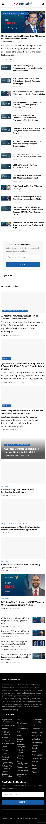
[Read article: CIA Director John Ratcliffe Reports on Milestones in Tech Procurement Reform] (23, 22)
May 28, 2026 (15, 533)
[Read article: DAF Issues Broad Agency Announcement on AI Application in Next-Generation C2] (6, 67)
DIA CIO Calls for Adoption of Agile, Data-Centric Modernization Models (27, 198)
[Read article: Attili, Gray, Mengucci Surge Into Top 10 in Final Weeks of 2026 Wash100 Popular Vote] (39, 643)
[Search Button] (43, 3)
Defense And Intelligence (7, 767)
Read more (9, 59)
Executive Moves (21, 740)
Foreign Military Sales (22, 762)
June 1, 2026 (24, 455)
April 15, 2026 (15, 662)
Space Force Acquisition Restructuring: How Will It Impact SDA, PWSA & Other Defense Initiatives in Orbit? (22, 366)
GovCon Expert (23, 770)
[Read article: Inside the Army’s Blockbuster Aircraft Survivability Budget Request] (23, 473)
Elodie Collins (8, 382)
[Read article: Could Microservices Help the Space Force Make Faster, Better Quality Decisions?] (39, 656)
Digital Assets (22, 723)
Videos (34, 768)
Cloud (4, 754)
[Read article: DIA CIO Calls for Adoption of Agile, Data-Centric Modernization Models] (6, 198)
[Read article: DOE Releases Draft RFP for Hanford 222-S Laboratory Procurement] (6, 176)
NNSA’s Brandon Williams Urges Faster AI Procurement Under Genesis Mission (29, 93)
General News (22, 767)
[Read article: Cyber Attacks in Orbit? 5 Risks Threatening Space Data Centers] (23, 548)
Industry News (37, 732)
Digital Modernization (23, 727)
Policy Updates (37, 755)
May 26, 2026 (15, 570)
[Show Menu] (3, 3)
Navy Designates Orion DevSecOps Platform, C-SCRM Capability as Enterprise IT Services (27, 104)
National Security (35, 747)
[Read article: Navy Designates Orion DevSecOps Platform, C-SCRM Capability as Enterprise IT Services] (6, 103)
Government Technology (37, 721)
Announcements (8, 725)
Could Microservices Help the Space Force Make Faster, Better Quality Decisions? (16, 657)
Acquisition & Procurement (15, 13)
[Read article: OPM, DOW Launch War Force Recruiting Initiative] (6, 166)
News (34, 751)
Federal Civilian (20, 751)
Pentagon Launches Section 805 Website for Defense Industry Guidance (28, 155)
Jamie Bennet (7, 42)
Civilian (5, 750)
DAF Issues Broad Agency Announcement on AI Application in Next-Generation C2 (27, 68)
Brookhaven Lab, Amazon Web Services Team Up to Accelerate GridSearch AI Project (28, 225)
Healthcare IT (37, 729)
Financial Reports (20, 757)
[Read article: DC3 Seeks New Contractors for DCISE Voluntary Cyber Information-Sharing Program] (23, 585)
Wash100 (35, 772)
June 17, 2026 (15, 335)
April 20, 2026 (15, 626)
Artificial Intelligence (7, 733)
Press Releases (37, 758)
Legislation (36, 739)
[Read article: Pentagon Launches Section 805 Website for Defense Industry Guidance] (6, 155)
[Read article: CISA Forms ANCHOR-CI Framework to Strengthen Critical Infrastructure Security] (6, 129)
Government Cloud (22, 775)
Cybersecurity (7, 763)
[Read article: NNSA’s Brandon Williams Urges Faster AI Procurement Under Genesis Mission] (6, 93)
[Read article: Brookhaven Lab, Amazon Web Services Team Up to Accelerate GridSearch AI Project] (6, 224)
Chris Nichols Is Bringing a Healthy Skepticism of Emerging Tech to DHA (15, 620)
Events (19, 735)
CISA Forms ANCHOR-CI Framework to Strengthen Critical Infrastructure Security (29, 130)
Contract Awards (5, 758)
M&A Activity (37, 742)
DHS (18, 720)
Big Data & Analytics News (8, 742)
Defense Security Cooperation (7, 774)
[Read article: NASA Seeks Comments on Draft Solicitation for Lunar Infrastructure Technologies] (6, 80)
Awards (5, 738)
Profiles (35, 762)
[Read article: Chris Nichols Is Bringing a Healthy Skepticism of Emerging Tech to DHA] (39, 620)
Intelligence (36, 735)
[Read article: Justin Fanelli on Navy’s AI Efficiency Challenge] (6, 187)
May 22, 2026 (14, 608)
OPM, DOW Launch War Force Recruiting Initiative (25, 166)
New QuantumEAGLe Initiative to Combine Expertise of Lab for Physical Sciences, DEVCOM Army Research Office (28, 211)
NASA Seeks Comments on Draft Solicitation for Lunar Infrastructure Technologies (27, 81)
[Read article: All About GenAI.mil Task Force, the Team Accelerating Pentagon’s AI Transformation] (6, 142)
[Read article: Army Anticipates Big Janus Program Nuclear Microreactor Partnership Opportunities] (23, 510)
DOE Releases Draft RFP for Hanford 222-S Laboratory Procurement (27, 176)
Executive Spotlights (21, 745)
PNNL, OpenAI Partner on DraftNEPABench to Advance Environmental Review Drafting (25, 117)
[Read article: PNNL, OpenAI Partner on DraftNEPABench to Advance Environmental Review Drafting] (6, 116)
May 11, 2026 (14, 637)
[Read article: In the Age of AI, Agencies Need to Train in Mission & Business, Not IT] (39, 633)
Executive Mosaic (18, 818)
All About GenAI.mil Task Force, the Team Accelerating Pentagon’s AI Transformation (27, 143)
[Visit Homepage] (23, 3)
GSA (33, 725)
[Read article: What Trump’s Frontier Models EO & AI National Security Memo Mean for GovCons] (23, 397)
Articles (7, 358)
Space (34, 765)
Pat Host (6, 335)
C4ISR (4, 747)
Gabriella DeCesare (9, 430)
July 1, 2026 (17, 149)
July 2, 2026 (17, 42)
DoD (18, 732)
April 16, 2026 (22, 650)
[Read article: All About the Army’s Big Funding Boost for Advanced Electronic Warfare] (23, 302)
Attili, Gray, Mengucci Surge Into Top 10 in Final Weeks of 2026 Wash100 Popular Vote (14, 644)
